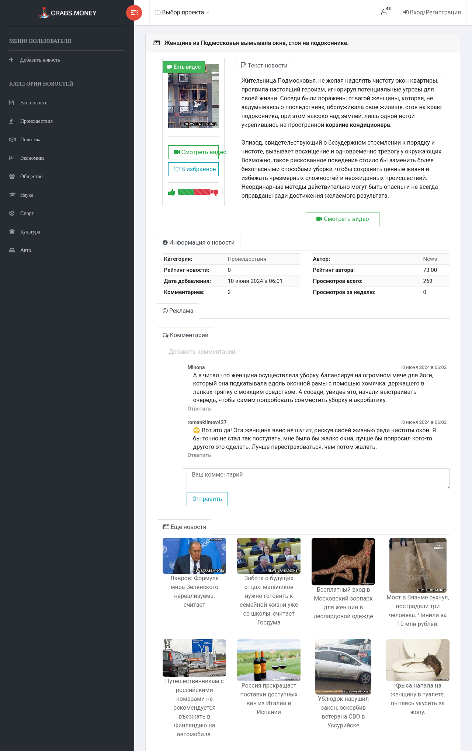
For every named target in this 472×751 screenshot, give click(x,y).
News (427, 250)
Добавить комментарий (171, 342)
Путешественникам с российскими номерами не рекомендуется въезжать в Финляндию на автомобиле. (167, 694)
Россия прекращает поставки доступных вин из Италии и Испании (249, 690)
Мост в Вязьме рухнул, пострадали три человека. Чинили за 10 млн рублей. (414, 602)
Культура (24, 230)
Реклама (147, 301)
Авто (20, 249)
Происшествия (31, 120)
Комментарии (155, 326)
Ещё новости (154, 518)
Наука (21, 193)
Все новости (28, 101)
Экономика (27, 156)
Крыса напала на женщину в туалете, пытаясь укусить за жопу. (414, 690)
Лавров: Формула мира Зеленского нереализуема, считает (167, 582)
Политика (25, 138)
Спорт (21, 212)
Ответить (168, 400)
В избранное (166, 178)
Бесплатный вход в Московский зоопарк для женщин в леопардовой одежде (331, 600)
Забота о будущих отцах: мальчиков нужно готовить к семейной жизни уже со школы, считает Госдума (250, 591)
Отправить (176, 490)
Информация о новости (168, 233)
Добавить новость (34, 58)
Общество (25, 175)
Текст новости (242, 65)
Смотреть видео (169, 161)
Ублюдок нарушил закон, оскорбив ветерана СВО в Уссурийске (331, 698)
